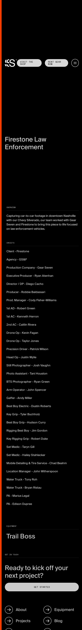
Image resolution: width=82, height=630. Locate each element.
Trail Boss (20, 536)
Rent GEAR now (54, 63)
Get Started (42, 587)
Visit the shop (26, 63)
